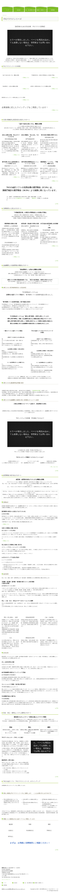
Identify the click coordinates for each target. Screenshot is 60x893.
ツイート (4, 15)
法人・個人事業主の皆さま (30, 10)
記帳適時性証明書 (36, 390)
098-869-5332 (7, 877)
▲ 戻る (56, 203)
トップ (7, 10)
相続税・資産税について (42, 10)
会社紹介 (19, 10)
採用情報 (53, 10)
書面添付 (34, 198)
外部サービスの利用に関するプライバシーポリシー (13, 889)
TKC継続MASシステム (21, 198)
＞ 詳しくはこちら (54, 466)
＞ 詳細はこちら (25, 77)
